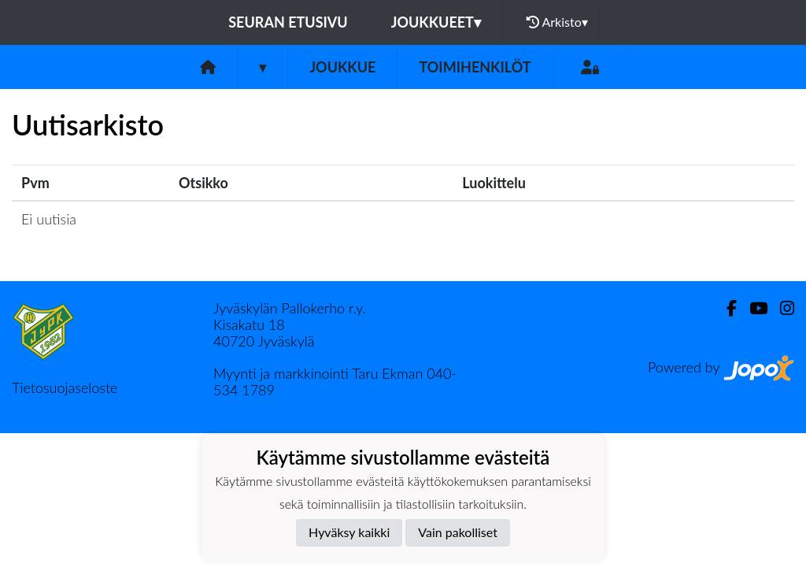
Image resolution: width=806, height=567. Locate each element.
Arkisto (557, 22)
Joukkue (342, 67)
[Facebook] (725, 308)
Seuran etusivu (288, 22)
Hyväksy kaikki (349, 531)
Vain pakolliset (457, 531)
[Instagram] (780, 308)
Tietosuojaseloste (64, 387)
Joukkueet (436, 22)
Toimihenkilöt (475, 67)
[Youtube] (752, 308)
